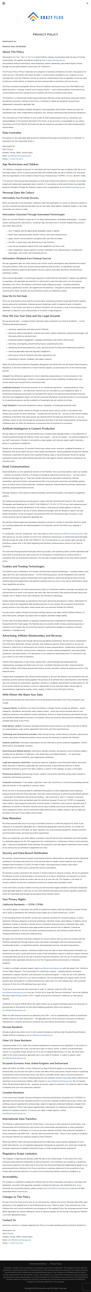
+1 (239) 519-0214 (15, 159)
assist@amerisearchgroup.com (19, 156)
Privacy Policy (55, 1264)
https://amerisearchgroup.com (53, 60)
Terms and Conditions (38, 1264)
